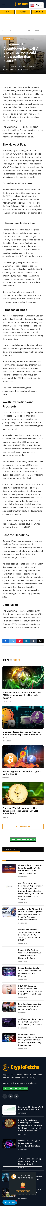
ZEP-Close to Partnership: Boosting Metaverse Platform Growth (30, 1161)
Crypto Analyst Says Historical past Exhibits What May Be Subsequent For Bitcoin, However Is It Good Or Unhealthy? (30, 1125)
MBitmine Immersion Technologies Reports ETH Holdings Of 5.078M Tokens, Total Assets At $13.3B (30, 934)
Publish (23, 12)
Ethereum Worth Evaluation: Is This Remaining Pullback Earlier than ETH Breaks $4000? (20, 811)
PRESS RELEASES (11, 849)
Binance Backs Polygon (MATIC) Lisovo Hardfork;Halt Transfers (29, 1143)
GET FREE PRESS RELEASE (23, 840)
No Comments (9, 69)
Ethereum (8, 38)
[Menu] (4, 4)
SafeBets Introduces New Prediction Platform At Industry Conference (30, 1006)
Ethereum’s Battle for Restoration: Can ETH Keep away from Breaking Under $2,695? (21, 695)
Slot (7, 12)
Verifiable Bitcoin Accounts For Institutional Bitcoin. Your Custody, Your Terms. (30, 1022)
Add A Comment (23, 826)
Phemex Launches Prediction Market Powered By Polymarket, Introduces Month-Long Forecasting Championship (31, 1039)
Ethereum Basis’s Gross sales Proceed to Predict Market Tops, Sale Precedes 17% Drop (22, 735)
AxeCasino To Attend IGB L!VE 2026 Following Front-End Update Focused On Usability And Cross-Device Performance (30, 914)
